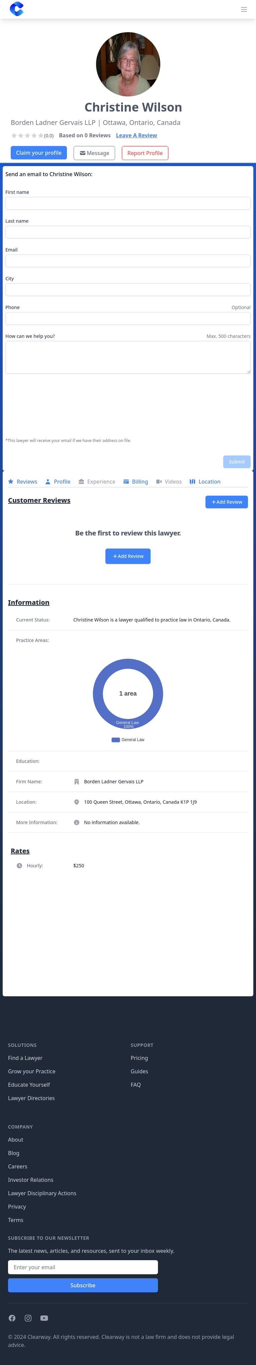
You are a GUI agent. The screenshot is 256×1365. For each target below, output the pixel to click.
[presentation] (32, 406)
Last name (16, 221)
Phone (12, 307)
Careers (17, 1166)
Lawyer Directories (31, 1098)
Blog (13, 1153)
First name (17, 192)
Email (11, 249)
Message (94, 153)
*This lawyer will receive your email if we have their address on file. (68, 440)
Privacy (17, 1206)
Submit (237, 461)
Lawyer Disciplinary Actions (42, 1193)
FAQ (136, 1084)
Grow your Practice (32, 1071)
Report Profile (145, 153)
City (9, 278)
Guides (139, 1071)
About (15, 1139)
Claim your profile (39, 152)
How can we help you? (30, 336)
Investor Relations (31, 1179)
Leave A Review (136, 135)
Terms (15, 1220)
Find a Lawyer (25, 1058)
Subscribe (83, 1285)
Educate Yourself (29, 1084)
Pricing (139, 1058)
